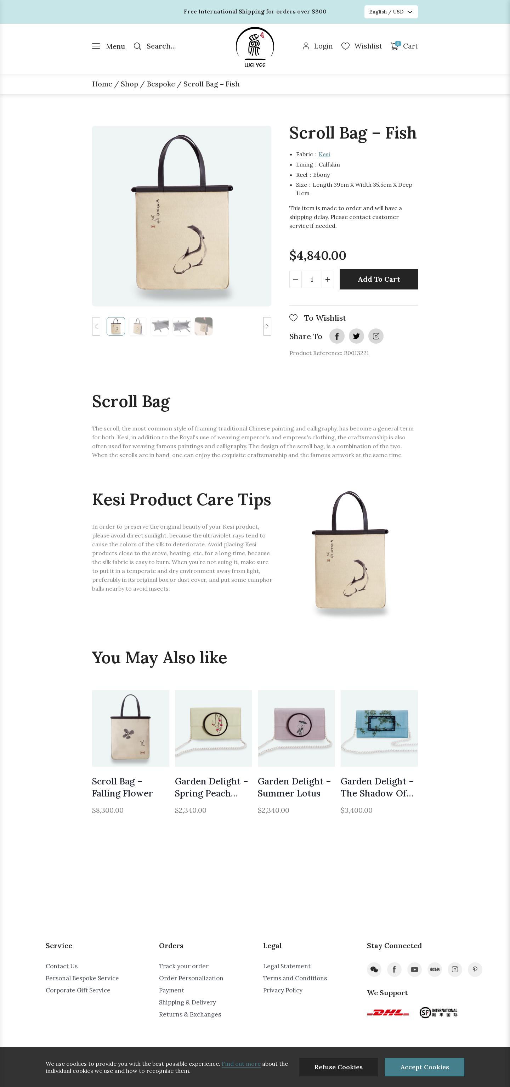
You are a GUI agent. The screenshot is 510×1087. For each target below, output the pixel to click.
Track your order (184, 966)
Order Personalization (191, 978)
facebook (337, 336)
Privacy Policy (282, 990)
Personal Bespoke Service (82, 978)
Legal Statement (287, 966)
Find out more (241, 1063)
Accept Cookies (424, 1067)
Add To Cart (379, 279)
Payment (171, 990)
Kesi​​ (324, 154)
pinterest (475, 969)
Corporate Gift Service (78, 990)
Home (102, 83)
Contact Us (62, 966)
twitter (356, 336)
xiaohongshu (434, 969)
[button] (96, 326)
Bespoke (161, 83)
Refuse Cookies (338, 1067)
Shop (129, 83)
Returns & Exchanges (190, 1014)
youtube (414, 969)
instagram (376, 336)
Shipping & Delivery (187, 1002)
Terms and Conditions (295, 978)
